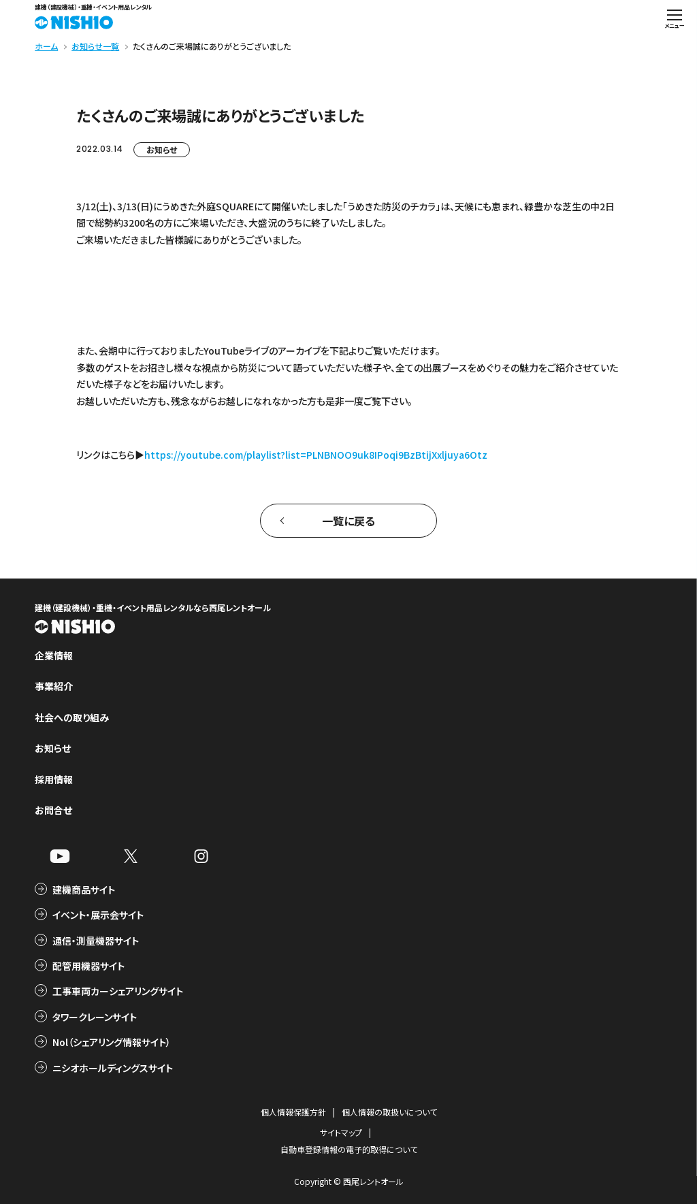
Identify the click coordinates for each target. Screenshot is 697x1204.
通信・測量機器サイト (95, 940)
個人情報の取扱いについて (389, 1112)
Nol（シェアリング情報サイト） (111, 1042)
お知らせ (161, 149)
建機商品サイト (83, 889)
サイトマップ (341, 1132)
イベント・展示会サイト (98, 915)
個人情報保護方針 (293, 1112)
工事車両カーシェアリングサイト (117, 991)
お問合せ (53, 810)
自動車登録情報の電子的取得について (348, 1149)
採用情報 (54, 779)
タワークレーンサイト (94, 1017)
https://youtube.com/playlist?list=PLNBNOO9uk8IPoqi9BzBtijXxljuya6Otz (315, 454)
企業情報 (54, 655)
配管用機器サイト (88, 966)
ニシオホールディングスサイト (112, 1068)
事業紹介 (54, 686)
